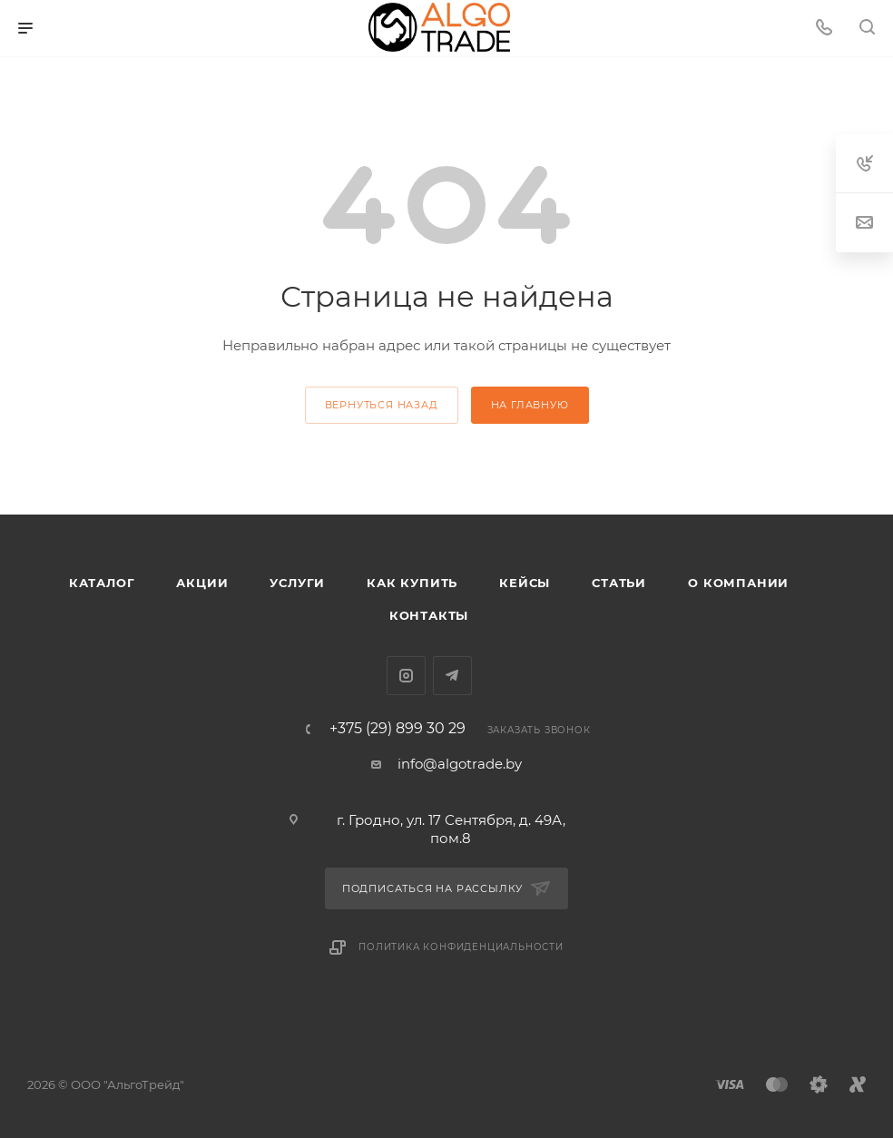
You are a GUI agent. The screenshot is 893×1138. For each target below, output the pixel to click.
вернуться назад (381, 404)
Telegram (452, 675)
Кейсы (524, 582)
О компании (738, 582)
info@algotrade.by (459, 763)
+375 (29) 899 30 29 (397, 728)
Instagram (406, 675)
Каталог (102, 582)
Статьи (619, 582)
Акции (202, 582)
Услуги (297, 582)
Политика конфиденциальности (461, 947)
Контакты (428, 615)
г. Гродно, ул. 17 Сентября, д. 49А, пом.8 (451, 829)
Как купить (412, 582)
